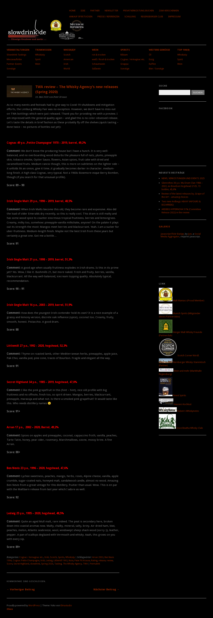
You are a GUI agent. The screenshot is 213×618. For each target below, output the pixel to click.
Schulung (130, 16)
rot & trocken (99, 54)
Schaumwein (98, 64)
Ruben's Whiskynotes (179, 411)
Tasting (58, 564)
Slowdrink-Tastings (16, 54)
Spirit (38, 59)
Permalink (95, 564)
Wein (37, 64)
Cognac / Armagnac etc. (132, 59)
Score (9, 564)
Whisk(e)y (40, 54)
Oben (10, 609)
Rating (94, 560)
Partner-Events (14, 64)
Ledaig (49, 560)
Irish (66, 64)
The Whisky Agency (72, 564)
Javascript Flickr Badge (172, 233)
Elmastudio (66, 605)
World (67, 68)
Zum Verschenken (169, 10)
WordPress (34, 605)
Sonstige (11, 68)
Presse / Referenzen (108, 16)
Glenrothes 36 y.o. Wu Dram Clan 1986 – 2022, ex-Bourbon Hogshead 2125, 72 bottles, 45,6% (182, 186)
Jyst (190, 233)
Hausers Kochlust (175, 404)
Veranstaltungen (18, 49)
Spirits (125, 49)
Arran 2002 (97, 557)
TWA (85, 564)
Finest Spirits (172, 395)
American (68, 59)
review (110, 560)
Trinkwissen (43, 49)
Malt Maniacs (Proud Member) (181, 300)
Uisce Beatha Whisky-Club (181, 428)
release (102, 560)
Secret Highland (21, 564)
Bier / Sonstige (156, 68)
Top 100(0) (183, 49)
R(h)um (124, 54)
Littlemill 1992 (61, 560)
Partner (95, 10)
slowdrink (35, 564)
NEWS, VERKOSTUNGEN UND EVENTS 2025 (183, 178)
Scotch (67, 54)
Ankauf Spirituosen (80, 16)
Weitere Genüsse (159, 49)
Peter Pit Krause (82, 560)
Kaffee (152, 64)
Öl (150, 54)
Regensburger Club (152, 16)
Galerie (164, 226)
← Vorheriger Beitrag (21, 589)
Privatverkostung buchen (138, 10)
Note (71, 560)
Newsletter (111, 10)
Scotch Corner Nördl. (179, 355)
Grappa (124, 64)
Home (72, 10)
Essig (151, 59)
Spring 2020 (47, 564)
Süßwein (96, 68)
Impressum (174, 16)
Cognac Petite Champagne (26, 560)
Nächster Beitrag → (106, 589)
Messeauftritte (14, 59)
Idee (83, 10)
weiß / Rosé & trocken (103, 59)
